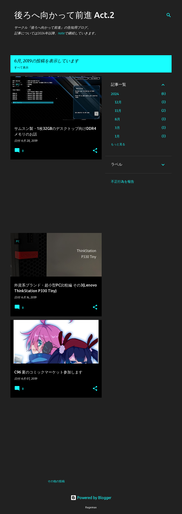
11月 (118, 111)
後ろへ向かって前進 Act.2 (64, 15)
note (61, 33)
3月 (117, 128)
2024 (115, 94)
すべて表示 (21, 67)
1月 (117, 136)
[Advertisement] (54, 196)
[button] (95, 151)
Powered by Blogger (91, 498)
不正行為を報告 (122, 181)
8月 (117, 119)
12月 (118, 102)
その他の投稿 (56, 481)
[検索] (169, 15)
